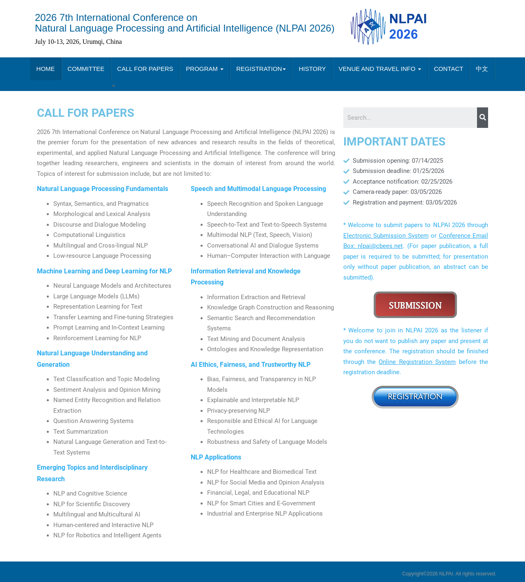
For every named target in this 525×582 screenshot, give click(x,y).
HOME (46, 68)
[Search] (482, 117)
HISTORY (312, 68)
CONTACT (448, 68)
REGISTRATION (261, 68)
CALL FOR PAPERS (145, 68)
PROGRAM (205, 68)
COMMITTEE (86, 68)
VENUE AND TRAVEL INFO (380, 68)
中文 (482, 68)
